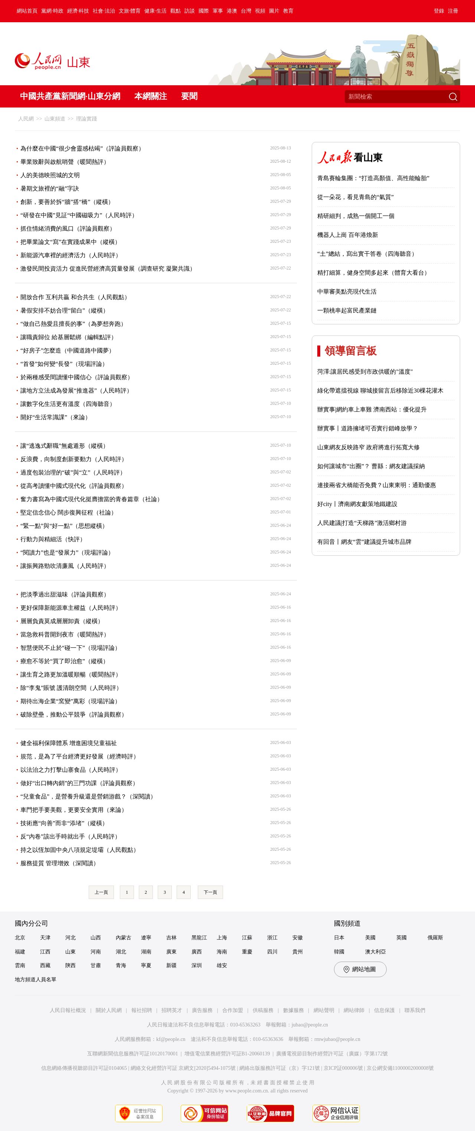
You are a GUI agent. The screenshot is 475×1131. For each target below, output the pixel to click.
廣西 (196, 952)
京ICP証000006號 (343, 1068)
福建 (20, 952)
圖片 (274, 11)
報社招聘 (141, 1010)
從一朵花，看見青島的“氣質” (355, 197)
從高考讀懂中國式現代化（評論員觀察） (73, 486)
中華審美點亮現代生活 (347, 291)
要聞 (189, 96)
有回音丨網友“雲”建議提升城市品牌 (364, 542)
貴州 (297, 952)
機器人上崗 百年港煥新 (347, 235)
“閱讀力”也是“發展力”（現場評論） (67, 552)
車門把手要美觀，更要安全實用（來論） (73, 810)
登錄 (439, 11)
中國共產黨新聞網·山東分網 (70, 96)
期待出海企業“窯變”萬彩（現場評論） (70, 701)
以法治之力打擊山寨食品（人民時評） (70, 770)
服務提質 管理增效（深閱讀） (59, 863)
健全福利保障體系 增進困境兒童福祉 (68, 743)
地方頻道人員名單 (35, 979)
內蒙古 (123, 937)
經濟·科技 (78, 11)
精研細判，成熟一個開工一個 (355, 216)
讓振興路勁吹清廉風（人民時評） (64, 566)
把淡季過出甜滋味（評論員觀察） (64, 594)
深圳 (196, 965)
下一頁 (210, 892)
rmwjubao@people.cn (337, 1039)
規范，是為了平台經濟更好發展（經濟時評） (79, 756)
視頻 (260, 11)
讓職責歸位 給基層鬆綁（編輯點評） (68, 337)
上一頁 (101, 892)
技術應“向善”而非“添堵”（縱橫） (64, 823)
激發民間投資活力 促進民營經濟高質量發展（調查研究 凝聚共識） (108, 268)
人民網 (26, 119)
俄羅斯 (435, 937)
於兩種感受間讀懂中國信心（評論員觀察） (76, 377)
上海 (222, 937)
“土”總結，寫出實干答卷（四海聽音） (367, 254)
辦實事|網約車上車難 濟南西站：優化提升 (372, 409)
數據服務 (293, 1010)
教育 (288, 11)
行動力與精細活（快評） (53, 539)
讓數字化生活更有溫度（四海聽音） (67, 404)
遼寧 (146, 937)
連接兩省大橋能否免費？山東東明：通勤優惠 (376, 485)
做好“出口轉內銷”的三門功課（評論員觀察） (79, 783)
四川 (272, 952)
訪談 (189, 11)
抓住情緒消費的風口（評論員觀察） (67, 228)
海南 (222, 952)
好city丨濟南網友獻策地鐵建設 (357, 504)
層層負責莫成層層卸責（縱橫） (62, 621)
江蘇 (247, 937)
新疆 (171, 965)
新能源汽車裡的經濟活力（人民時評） (70, 255)
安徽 (297, 937)
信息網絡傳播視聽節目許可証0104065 (84, 1068)
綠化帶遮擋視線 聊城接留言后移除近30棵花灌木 (380, 390)
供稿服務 (263, 1010)
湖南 (146, 952)
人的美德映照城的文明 (50, 175)
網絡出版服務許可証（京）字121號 (279, 1068)
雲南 (20, 965)
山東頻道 (55, 119)
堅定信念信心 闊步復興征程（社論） (68, 512)
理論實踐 (86, 119)
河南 (96, 952)
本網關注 (150, 96)
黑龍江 (199, 937)
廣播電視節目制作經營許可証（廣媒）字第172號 (332, 1053)
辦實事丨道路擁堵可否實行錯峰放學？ (367, 428)
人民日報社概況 (68, 1010)
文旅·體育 (130, 11)
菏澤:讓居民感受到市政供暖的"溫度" (365, 371)
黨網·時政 (52, 11)
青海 (121, 965)
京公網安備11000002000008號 (400, 1068)
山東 (70, 952)
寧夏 (146, 965)
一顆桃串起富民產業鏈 (347, 310)
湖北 (121, 952)
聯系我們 (414, 1010)
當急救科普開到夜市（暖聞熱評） (64, 634)
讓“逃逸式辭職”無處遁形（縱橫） (64, 446)
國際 (204, 11)
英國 (401, 937)
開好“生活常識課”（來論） (55, 417)
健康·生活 (155, 11)
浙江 (272, 937)
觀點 (175, 11)
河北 (70, 937)
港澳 (232, 11)
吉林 (171, 937)
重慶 (247, 952)
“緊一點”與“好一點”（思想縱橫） (64, 526)
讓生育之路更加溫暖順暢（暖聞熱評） (70, 674)
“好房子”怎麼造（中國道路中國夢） (67, 350)
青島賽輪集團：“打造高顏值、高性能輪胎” (373, 178)
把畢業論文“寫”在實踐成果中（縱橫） (70, 242)
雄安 (222, 965)
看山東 (368, 157)
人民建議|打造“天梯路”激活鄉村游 (362, 523)
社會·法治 (104, 11)
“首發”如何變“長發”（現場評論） (64, 364)
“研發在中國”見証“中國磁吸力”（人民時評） (79, 215)
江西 (45, 952)
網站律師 (354, 1010)
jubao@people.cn (310, 1025)
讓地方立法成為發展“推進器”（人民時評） (76, 390)
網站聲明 (324, 1010)
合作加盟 (232, 1010)
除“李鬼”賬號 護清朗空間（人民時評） (71, 688)
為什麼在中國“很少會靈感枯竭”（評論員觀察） (82, 148)
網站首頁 (27, 11)
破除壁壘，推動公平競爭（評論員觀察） (73, 714)
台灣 (246, 11)
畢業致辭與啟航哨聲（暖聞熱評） (64, 162)
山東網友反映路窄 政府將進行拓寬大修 (368, 447)
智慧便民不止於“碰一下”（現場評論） (70, 648)
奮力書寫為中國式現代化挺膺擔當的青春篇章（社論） (91, 499)
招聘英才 (171, 1010)
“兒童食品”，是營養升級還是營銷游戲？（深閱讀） (88, 796)
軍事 (218, 11)
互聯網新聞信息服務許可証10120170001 (132, 1053)
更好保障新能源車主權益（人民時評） (70, 608)
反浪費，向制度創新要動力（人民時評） (73, 459)
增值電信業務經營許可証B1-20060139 (227, 1053)
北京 (20, 937)
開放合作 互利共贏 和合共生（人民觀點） (75, 297)
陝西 (70, 965)
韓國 (339, 952)
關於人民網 (109, 1010)
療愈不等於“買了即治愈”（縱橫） (64, 661)
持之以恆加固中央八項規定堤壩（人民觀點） (79, 850)
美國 (370, 937)
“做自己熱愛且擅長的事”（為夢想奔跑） (73, 324)
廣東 (171, 952)
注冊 (453, 11)
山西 (96, 937)
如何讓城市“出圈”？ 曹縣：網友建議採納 (371, 466)
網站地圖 (364, 969)
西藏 (45, 965)
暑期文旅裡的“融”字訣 (49, 188)
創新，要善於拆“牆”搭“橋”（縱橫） (67, 202)
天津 (45, 937)
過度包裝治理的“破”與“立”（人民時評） (73, 472)
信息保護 (384, 1010)
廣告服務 (202, 1010)
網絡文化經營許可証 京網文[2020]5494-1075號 (183, 1068)
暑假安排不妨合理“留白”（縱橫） (64, 310)
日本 (339, 937)
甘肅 (96, 965)
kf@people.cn (171, 1039)
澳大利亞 (375, 952)
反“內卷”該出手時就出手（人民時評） (70, 836)
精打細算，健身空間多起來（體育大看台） (373, 272)
